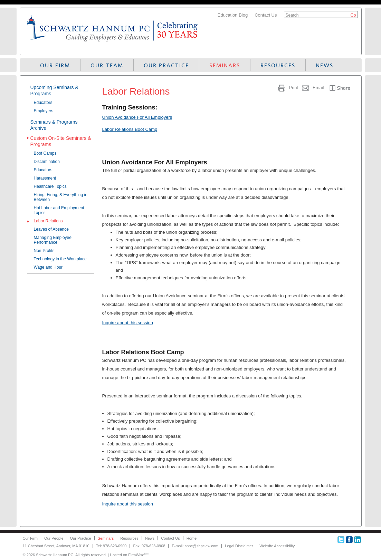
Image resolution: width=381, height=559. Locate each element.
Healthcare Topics (50, 186)
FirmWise (138, 555)
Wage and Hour (48, 267)
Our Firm (55, 65)
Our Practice (166, 65)
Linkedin (357, 539)
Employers (44, 110)
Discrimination (47, 161)
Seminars (224, 65)
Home (192, 538)
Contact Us (266, 15)
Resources (277, 65)
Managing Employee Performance (53, 240)
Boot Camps (45, 153)
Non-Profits (44, 250)
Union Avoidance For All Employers (137, 117)
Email (318, 87)
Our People (54, 538)
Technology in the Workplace (60, 259)
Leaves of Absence (51, 229)
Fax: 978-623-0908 (149, 546)
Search (292, 15)
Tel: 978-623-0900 (111, 546)
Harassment (45, 178)
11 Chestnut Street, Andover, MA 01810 (56, 546)
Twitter (340, 539)
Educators (43, 102)
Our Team (107, 65)
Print (293, 87)
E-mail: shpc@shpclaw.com (195, 546)
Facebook (349, 539)
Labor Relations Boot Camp (130, 129)
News (324, 65)
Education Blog (233, 15)
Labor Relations (48, 221)
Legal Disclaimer (239, 546)
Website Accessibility (277, 546)
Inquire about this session (127, 322)
